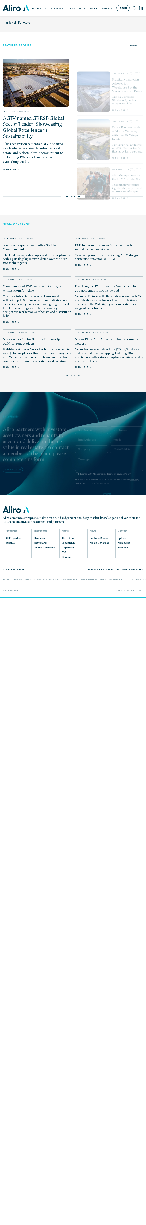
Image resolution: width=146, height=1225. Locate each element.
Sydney (122, 538)
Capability (68, 547)
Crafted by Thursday (129, 591)
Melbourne (124, 543)
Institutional (40, 543)
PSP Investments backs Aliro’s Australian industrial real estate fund (105, 247)
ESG (72, 8)
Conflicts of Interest (64, 579)
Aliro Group (68, 538)
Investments (58, 8)
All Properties (13, 538)
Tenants (10, 543)
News (93, 8)
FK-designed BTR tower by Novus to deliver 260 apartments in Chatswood (107, 288)
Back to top (11, 591)
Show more (73, 196)
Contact (106, 8)
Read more (11, 269)
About (83, 8)
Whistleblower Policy (115, 579)
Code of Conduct (36, 579)
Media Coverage (100, 543)
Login (123, 8)
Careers (66, 557)
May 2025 (101, 280)
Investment (10, 238)
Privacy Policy (13, 579)
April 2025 (27, 333)
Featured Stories (99, 538)
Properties (39, 8)
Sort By (135, 45)
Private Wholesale (44, 547)
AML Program (89, 579)
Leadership (68, 543)
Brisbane (123, 547)
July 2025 (27, 238)
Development (83, 280)
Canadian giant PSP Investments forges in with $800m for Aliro (33, 288)
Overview (39, 538)
